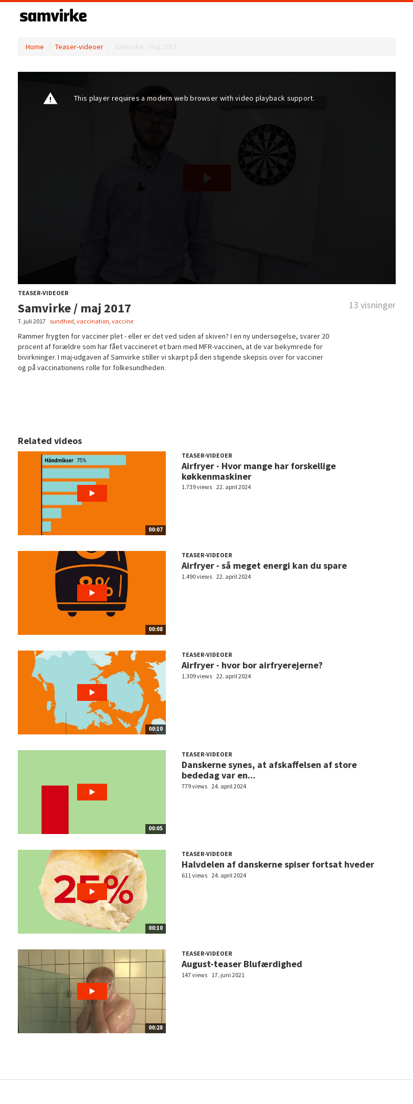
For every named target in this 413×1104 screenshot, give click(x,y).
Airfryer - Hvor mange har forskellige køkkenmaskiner (259, 471)
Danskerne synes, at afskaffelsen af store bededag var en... (269, 770)
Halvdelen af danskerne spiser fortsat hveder (278, 864)
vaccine (122, 321)
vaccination (93, 321)
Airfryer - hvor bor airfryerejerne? (252, 665)
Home (35, 46)
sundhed (62, 321)
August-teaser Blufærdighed (242, 964)
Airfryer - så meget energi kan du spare (264, 565)
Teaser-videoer (79, 46)
